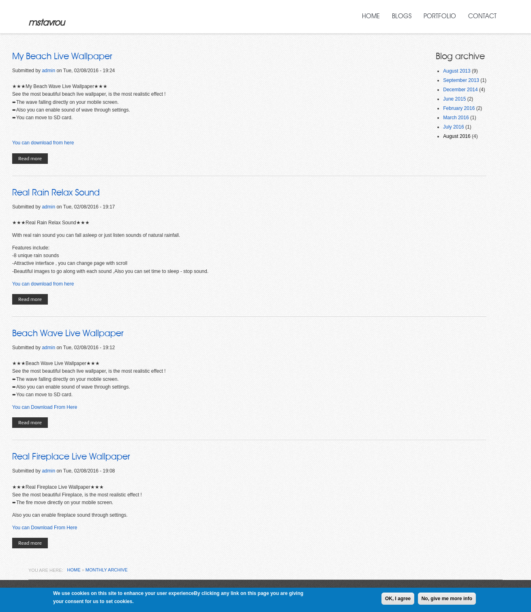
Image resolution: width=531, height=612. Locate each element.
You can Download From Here (44, 407)
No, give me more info (447, 599)
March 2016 (456, 117)
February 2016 (459, 108)
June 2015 (454, 99)
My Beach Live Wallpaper (62, 56)
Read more (33, 159)
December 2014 (460, 89)
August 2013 (456, 71)
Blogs (401, 16)
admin (48, 70)
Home (371, 16)
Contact (482, 16)
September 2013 (461, 80)
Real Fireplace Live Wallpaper (71, 456)
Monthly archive (107, 569)
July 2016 (453, 127)
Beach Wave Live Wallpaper (68, 333)
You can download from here (43, 143)
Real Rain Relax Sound (56, 192)
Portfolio (440, 16)
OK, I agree (398, 599)
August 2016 (456, 136)
